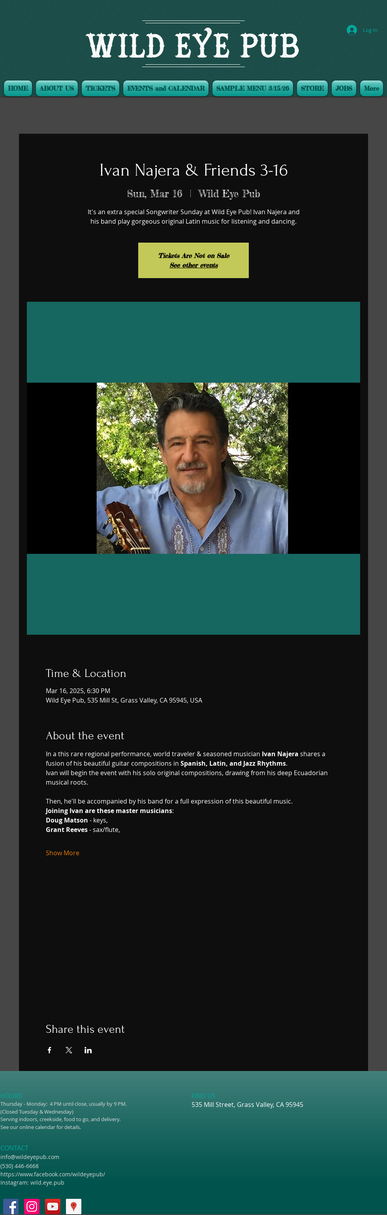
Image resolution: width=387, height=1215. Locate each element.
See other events (193, 265)
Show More (62, 853)
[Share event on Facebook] (49, 1050)
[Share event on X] (69, 1050)
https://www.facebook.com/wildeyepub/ (52, 1174)
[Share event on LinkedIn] (88, 1050)
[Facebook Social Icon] (11, 1206)
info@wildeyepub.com (29, 1157)
